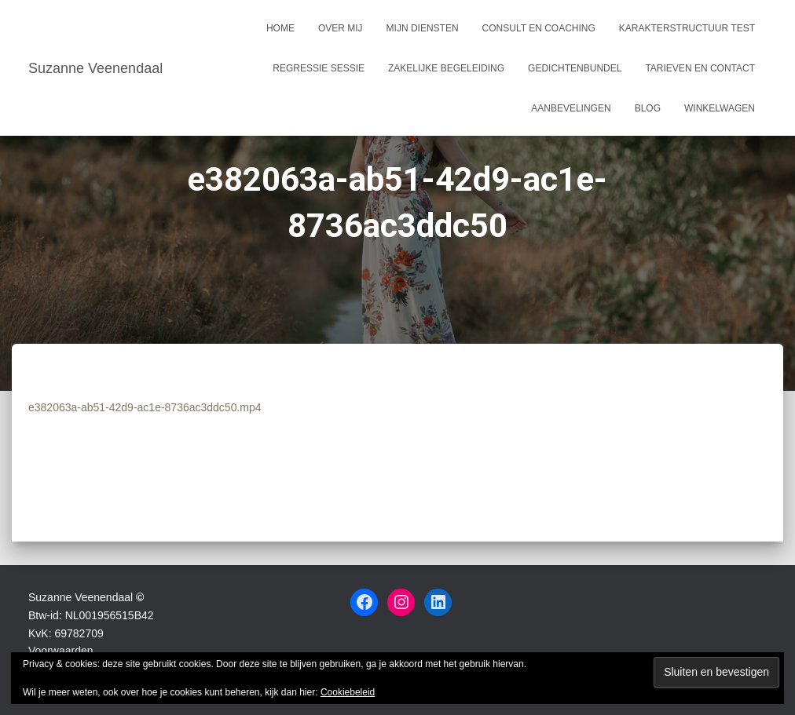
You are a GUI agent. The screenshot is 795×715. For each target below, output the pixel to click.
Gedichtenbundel (574, 68)
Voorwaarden (60, 650)
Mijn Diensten (423, 28)
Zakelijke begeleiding (446, 68)
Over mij (340, 28)
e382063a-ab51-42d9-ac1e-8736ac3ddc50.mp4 (145, 407)
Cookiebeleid (348, 692)
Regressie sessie (319, 68)
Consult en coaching (538, 28)
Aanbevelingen (570, 108)
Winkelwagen (719, 108)
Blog (648, 108)
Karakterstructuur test (687, 28)
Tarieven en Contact (700, 68)
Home (280, 28)
